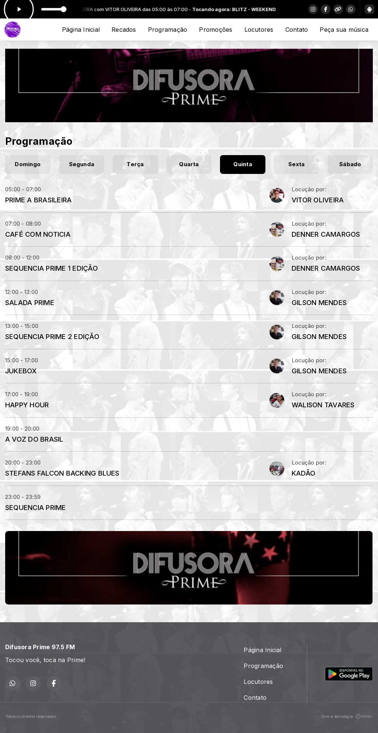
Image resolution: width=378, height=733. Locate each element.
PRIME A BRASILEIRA (38, 200)
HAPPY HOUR (27, 405)
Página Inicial (81, 29)
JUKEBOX (21, 371)
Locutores (259, 29)
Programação (168, 29)
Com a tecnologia (347, 716)
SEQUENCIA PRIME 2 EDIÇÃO (52, 336)
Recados (123, 29)
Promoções (215, 29)
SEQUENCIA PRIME (35, 507)
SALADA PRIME (29, 302)
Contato (296, 29)
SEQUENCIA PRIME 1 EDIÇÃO (51, 268)
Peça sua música (344, 29)
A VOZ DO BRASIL (34, 439)
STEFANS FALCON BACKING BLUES (62, 473)
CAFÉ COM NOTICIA (38, 234)
